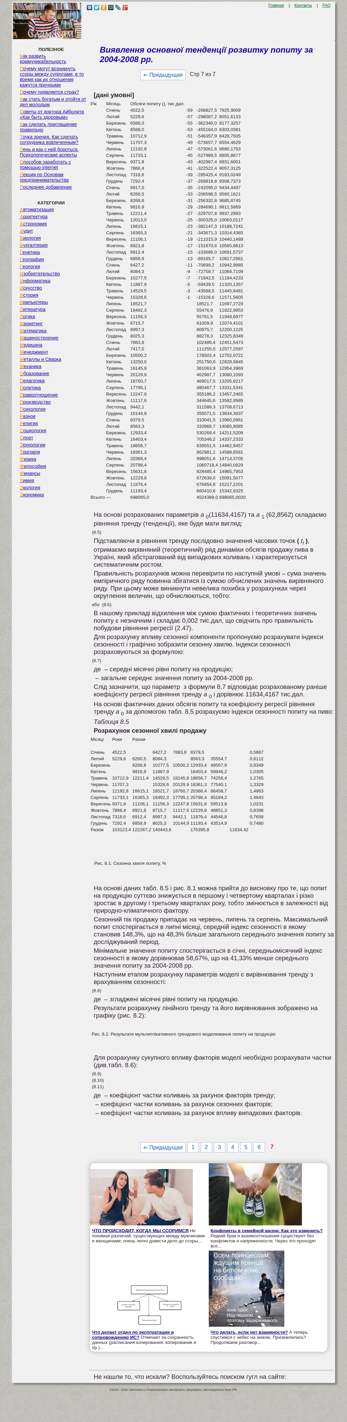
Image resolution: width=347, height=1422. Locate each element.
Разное (28, 416)
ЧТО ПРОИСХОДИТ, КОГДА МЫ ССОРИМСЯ (140, 1230)
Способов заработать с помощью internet (45, 164)
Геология (30, 266)
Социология (33, 430)
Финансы (30, 473)
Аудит (26, 231)
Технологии (32, 445)
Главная (276, 5)
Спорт (26, 437)
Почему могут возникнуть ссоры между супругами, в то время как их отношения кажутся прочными (52, 77)
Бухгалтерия (33, 245)
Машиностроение (39, 338)
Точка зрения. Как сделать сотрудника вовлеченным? (49, 139)
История (29, 295)
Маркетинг (31, 323)
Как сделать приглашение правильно (48, 127)
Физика (28, 459)
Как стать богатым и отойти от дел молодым (53, 101)
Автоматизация (37, 209)
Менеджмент (34, 352)
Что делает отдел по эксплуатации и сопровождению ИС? (133, 1335)
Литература (32, 309)
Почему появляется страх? (49, 92)
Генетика (30, 252)
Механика (30, 366)
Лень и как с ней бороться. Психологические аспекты (49, 152)
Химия (27, 480)
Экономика (32, 494)
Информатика (35, 281)
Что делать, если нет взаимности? (249, 1332)
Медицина (31, 345)
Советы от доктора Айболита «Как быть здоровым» (52, 114)
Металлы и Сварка (40, 359)
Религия (29, 423)
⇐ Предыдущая (162, 75)
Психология (32, 409)
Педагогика (32, 380)
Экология (30, 487)
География (32, 259)
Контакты (303, 5)
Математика (33, 330)
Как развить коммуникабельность (43, 58)
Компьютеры (34, 302)
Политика (30, 387)
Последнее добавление (46, 187)
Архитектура (33, 216)
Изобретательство (40, 273)
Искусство (31, 288)
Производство (35, 402)
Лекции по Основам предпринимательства (44, 177)
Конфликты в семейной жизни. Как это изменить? (266, 1230)
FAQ (327, 5)
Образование (34, 373)
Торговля (30, 452)
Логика (27, 316)
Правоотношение (39, 395)
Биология (30, 238)
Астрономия (33, 223)
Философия (33, 466)
